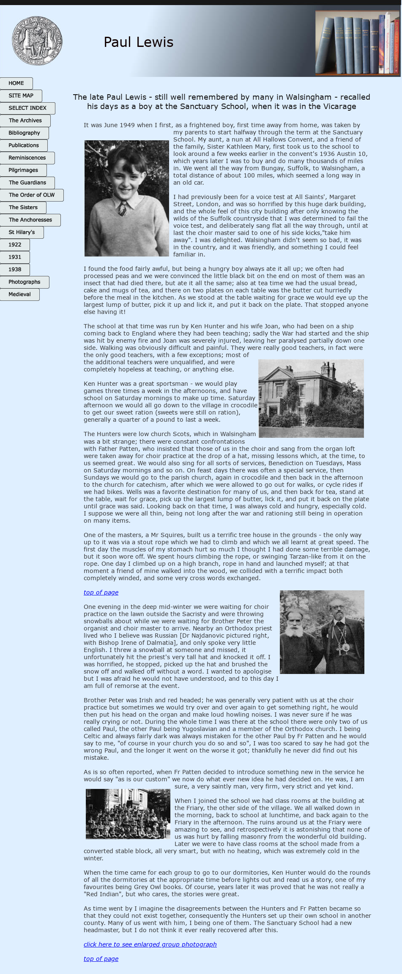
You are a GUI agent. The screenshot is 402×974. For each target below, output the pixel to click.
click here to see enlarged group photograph (150, 944)
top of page (101, 592)
